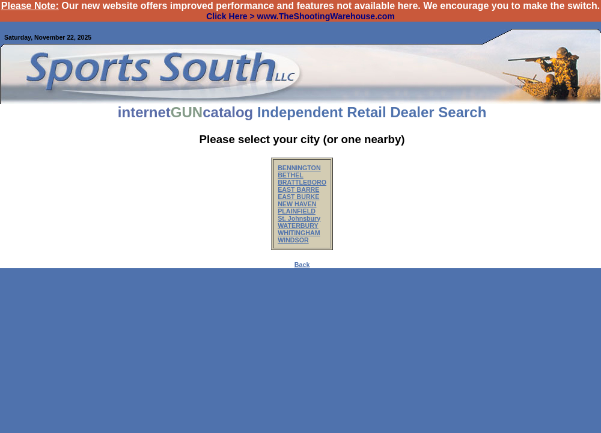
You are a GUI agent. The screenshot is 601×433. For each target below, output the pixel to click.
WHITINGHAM (299, 232)
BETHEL (291, 175)
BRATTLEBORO (302, 182)
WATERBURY (298, 225)
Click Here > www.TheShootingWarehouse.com (300, 16)
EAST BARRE (298, 189)
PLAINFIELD (297, 211)
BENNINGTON (299, 167)
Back (302, 264)
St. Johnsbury (299, 218)
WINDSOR (293, 240)
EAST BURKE (298, 196)
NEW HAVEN (297, 203)
